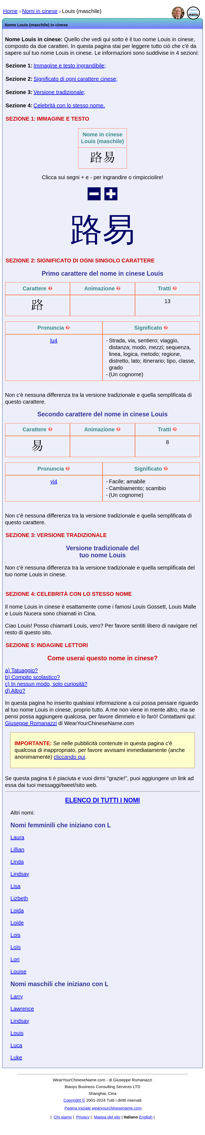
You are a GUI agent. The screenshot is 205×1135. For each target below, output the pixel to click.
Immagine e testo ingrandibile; (69, 66)
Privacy (82, 1117)
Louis (17, 1033)
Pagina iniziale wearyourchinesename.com (103, 1108)
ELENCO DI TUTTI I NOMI (102, 800)
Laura (17, 837)
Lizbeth (19, 898)
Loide (17, 923)
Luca (16, 1045)
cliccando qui (69, 757)
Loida (17, 911)
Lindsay (20, 874)
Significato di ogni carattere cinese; (75, 79)
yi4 (53, 481)
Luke (16, 1057)
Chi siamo (63, 1117)
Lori (15, 959)
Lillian (17, 850)
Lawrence (22, 1009)
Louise (19, 972)
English (145, 1117)
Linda (17, 862)
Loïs (16, 947)
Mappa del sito (107, 1117)
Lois (16, 935)
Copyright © (74, 1100)
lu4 (53, 340)
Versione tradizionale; (59, 92)
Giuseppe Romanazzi (31, 723)
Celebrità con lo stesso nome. (69, 105)
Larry (17, 996)
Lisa (16, 886)
